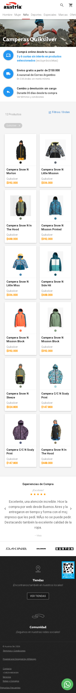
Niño (26, 14)
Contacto (7, 669)
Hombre (7, 14)
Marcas (63, 14)
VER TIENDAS (38, 596)
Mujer (17, 14)
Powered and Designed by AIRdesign (19, 659)
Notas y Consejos (11, 681)
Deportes (36, 14)
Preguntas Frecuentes (10, 688)
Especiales (50, 14)
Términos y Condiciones (14, 651)
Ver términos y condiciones (30, 96)
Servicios (7, 677)
